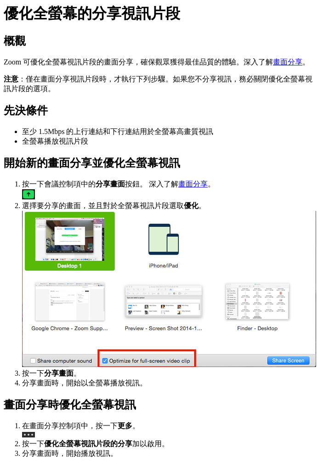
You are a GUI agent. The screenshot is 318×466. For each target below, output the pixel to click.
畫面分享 (287, 62)
